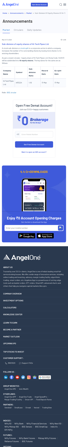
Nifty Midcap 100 (11, 426)
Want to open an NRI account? (34, 152)
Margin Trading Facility (13, 399)
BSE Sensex (27, 426)
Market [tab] (6, 30)
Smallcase (18, 407)
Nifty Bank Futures (27, 438)
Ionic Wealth (23, 389)
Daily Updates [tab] (34, 30)
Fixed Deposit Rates (44, 399)
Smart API (29, 399)
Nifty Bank (19, 423)
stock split (24, 48)
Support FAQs (26, 363)
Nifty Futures (10, 438)
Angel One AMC (10, 389)
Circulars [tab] (18, 30)
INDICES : (7, 420)
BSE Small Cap (41, 426)
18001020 (10, 363)
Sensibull (7, 407)
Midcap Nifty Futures (47, 438)
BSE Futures (27, 441)
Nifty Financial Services (36, 423)
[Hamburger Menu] (64, 4)
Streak (28, 407)
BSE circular (11, 92)
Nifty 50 (7, 423)
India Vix (54, 426)
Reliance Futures (11, 441)
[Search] (60, 4)
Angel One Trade (25, 397)
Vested (36, 407)
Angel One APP (10, 397)
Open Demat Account (39, 4)
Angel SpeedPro (41, 397)
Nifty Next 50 (55, 423)
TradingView (47, 407)
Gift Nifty (8, 429)
